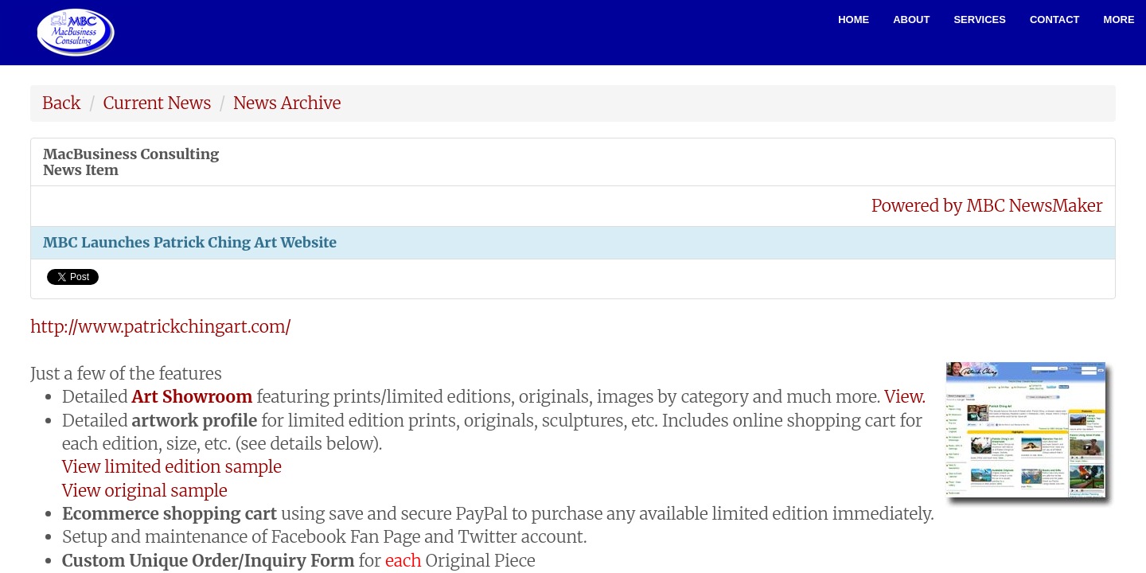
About (911, 19)
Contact (1055, 19)
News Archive (287, 103)
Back (61, 103)
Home (853, 19)
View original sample (145, 490)
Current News (157, 103)
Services (979, 19)
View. (905, 396)
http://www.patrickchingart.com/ (160, 326)
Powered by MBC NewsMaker (987, 205)
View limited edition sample (172, 466)
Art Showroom (192, 396)
